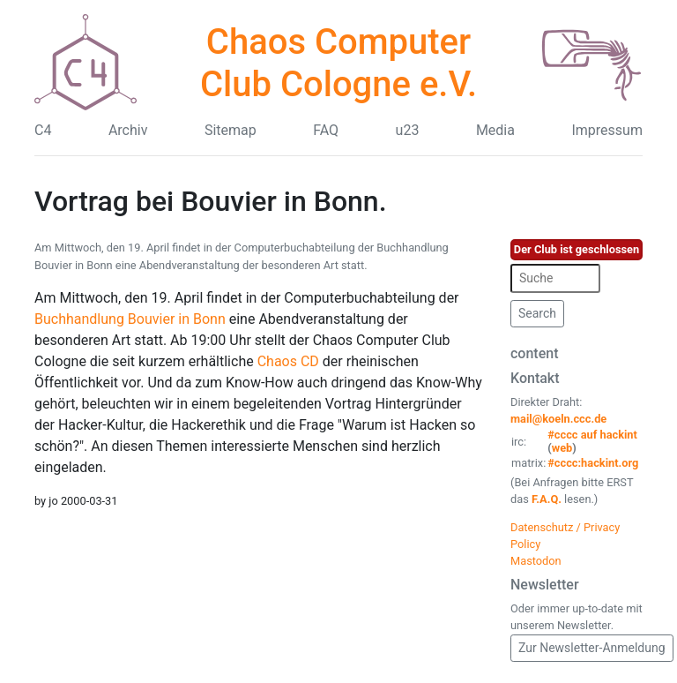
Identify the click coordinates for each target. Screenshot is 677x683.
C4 (42, 130)
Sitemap (231, 130)
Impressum (607, 130)
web (562, 447)
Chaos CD (288, 361)
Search (537, 313)
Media (495, 130)
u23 (408, 130)
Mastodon (536, 560)
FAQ (325, 130)
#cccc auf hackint (592, 434)
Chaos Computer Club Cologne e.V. (338, 63)
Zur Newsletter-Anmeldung (592, 648)
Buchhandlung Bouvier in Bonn (130, 319)
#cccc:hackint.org (592, 462)
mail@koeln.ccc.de (558, 418)
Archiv (128, 130)
